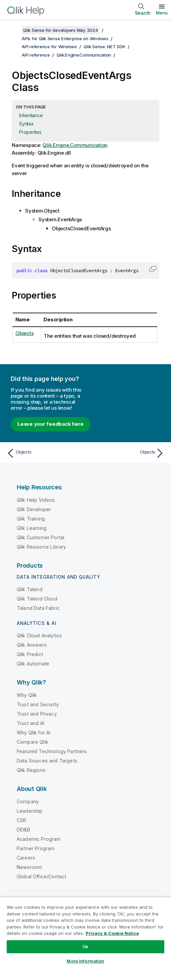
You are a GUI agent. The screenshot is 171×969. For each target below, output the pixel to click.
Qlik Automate (33, 663)
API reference (36, 55)
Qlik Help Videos (36, 500)
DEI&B (23, 829)
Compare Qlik (32, 742)
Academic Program (39, 839)
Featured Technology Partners (52, 751)
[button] (153, 269)
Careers (26, 858)
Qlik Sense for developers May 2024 (60, 30)
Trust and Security (38, 704)
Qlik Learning (32, 528)
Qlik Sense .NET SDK (104, 46)
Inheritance (30, 115)
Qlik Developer (34, 509)
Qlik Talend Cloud (37, 598)
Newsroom (29, 867)
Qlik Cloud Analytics (39, 635)
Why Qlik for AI (33, 732)
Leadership (30, 811)
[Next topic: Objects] (126, 453)
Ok (85, 946)
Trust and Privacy (37, 714)
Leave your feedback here (50, 424)
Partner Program (36, 848)
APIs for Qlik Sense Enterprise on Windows (65, 38)
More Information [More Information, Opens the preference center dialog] (85, 961)
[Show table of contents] (13, 30)
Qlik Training (31, 518)
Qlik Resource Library (41, 547)
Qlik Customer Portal (40, 537)
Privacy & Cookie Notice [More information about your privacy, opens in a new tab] (112, 933)
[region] (85, 933)
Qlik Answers (32, 645)
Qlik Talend (29, 589)
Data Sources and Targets (47, 760)
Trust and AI (30, 723)
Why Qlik (27, 695)
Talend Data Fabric (38, 608)
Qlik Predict (30, 654)
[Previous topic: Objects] (44, 453)
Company (28, 801)
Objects (24, 333)
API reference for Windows (49, 46)
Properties (30, 132)
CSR (21, 820)
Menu (162, 12)
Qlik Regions (31, 770)
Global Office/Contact (41, 876)
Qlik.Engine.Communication (84, 55)
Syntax (26, 124)
